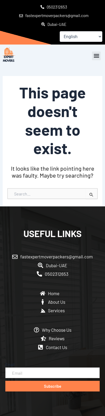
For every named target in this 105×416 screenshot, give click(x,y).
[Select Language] (81, 36)
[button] (96, 55)
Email (9, 364)
